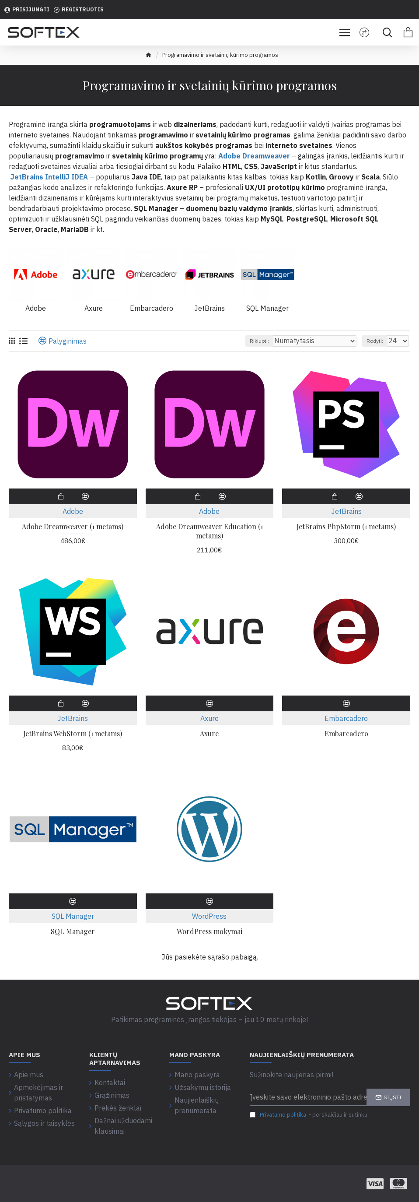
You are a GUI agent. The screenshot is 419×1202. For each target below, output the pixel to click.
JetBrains (346, 511)
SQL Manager (73, 916)
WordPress (209, 916)
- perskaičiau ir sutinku (308, 1115)
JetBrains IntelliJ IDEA (48, 176)
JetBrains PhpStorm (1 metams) (346, 526)
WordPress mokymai (209, 931)
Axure (209, 718)
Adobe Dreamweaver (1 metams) (72, 526)
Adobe (73, 511)
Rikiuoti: (259, 340)
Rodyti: (375, 340)
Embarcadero (346, 718)
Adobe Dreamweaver (254, 155)
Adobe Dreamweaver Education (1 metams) (209, 531)
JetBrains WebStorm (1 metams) (72, 733)
